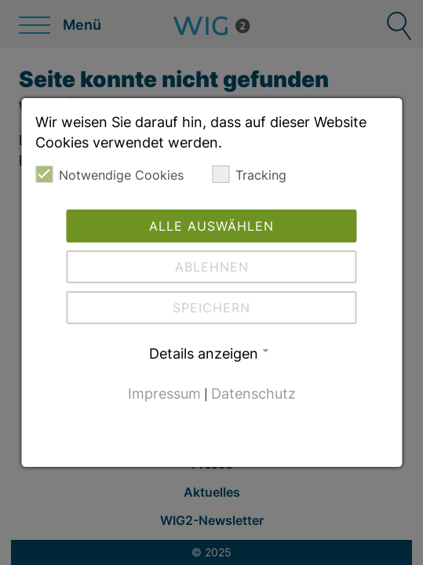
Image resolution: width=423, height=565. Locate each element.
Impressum (164, 393)
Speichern (211, 307)
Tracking (249, 174)
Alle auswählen (211, 226)
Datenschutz (253, 393)
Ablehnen (212, 267)
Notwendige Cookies (109, 174)
